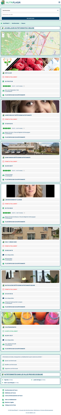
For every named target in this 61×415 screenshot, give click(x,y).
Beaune (23, 23)
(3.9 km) (8, 379)
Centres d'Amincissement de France (13, 395)
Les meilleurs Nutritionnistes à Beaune (19, 28)
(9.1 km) (11, 382)
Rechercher (30, 18)
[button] (33, 42)
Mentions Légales (9, 402)
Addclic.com (32, 412)
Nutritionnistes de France (11, 390)
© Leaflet (54, 54)
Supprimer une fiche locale (11, 368)
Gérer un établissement (10, 399)
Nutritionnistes (15, 23)
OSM (59, 54)
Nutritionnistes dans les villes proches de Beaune (23, 374)
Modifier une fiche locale (11, 364)
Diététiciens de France (10, 393)
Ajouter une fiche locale (10, 360)
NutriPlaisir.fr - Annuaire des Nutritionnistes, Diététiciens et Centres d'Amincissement (32, 410)
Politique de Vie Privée (10, 405)
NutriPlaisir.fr (6, 23)
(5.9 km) (39, 379)
